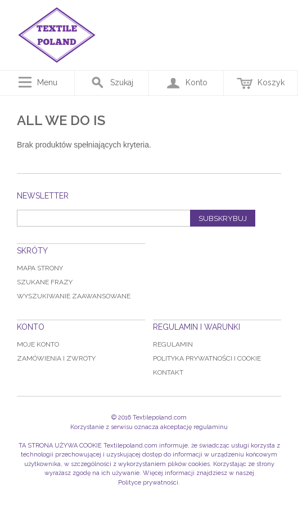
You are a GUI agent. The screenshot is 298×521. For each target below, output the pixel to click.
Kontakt (168, 372)
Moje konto (38, 344)
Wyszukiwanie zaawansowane (73, 296)
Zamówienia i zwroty (56, 358)
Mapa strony (40, 268)
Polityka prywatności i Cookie (207, 358)
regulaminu (210, 427)
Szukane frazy (45, 282)
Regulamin (173, 344)
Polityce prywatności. (149, 482)
